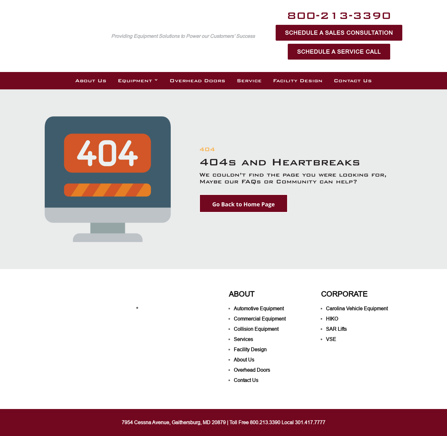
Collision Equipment (256, 329)
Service (249, 80)
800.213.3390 (265, 422)
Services (243, 339)
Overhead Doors (197, 80)
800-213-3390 (339, 15)
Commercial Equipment (260, 318)
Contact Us (353, 80)
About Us (90, 80)
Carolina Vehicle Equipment (357, 308)
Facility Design (298, 80)
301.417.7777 (310, 422)
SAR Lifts (336, 329)
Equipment (135, 80)
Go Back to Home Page (243, 204)
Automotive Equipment (259, 308)
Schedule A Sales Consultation (339, 32)
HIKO (332, 318)
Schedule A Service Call (339, 51)
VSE (331, 339)
